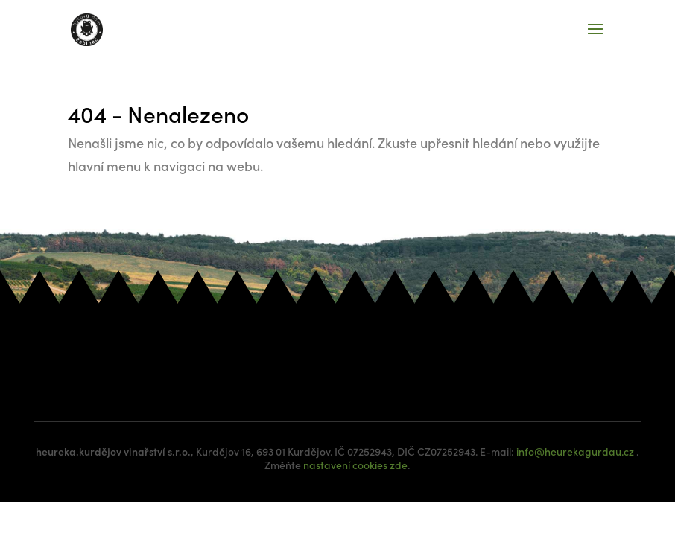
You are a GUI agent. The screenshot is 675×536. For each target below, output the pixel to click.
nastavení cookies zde (355, 464)
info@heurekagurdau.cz (575, 451)
